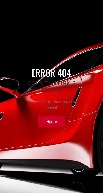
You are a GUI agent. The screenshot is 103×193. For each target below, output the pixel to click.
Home (51, 121)
